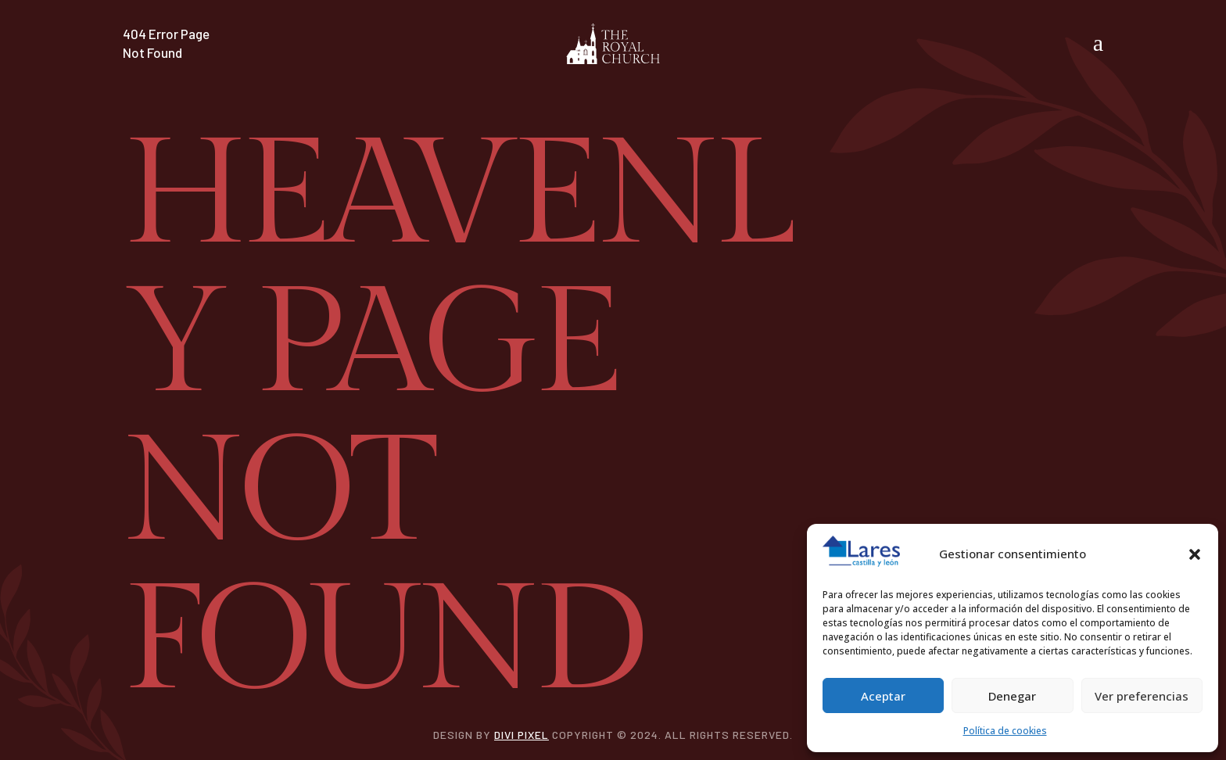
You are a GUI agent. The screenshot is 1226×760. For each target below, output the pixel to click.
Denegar (1012, 696)
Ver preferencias (1141, 696)
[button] (1195, 554)
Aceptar (883, 696)
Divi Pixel (521, 734)
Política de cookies (1005, 730)
